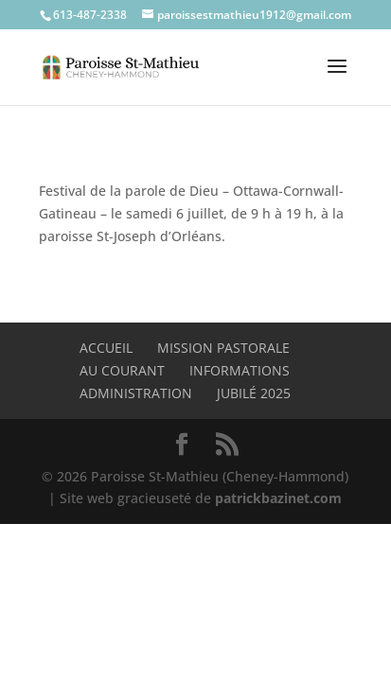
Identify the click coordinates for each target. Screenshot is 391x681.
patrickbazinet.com (278, 498)
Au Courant (122, 370)
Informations (239, 370)
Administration (136, 393)
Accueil (106, 348)
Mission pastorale (223, 348)
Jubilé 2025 (254, 393)
